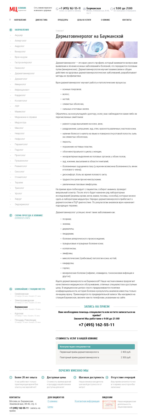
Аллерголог (21, 40)
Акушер (19, 35)
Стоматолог (21, 177)
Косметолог (21, 100)
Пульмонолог (21, 160)
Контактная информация (87, 401)
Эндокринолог (22, 204)
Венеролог (20, 51)
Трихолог (19, 188)
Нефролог (20, 139)
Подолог (19, 150)
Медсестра (20, 122)
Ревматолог (21, 166)
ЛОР (17, 106)
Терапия (19, 182)
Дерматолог (21, 79)
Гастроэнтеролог (23, 62)
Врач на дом (21, 57)
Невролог (20, 133)
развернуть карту (22, 218)
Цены (50, 407)
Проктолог (20, 155)
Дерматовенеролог (25, 73)
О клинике (105, 20)
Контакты (126, 20)
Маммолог (20, 111)
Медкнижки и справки (26, 117)
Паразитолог (21, 144)
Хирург (18, 199)
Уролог (18, 193)
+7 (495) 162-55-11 (69, 8)
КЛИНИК (17, 9)
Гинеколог (20, 68)
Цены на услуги (84, 20)
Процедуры (63, 20)
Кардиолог (20, 95)
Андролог (20, 46)
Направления (20, 20)
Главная (59, 31)
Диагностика (41, 20)
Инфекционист (22, 90)
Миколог (19, 128)
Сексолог (20, 171)
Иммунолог (20, 84)
